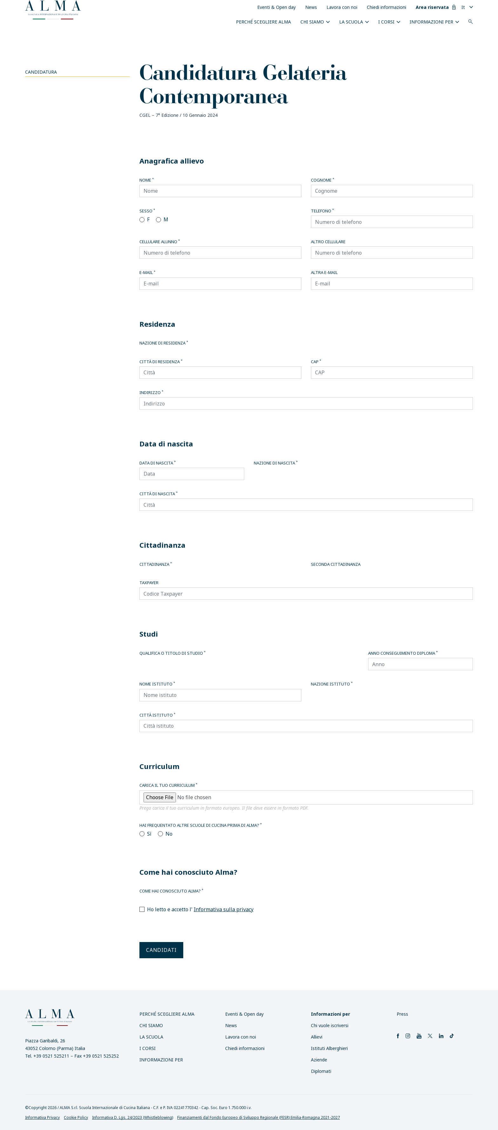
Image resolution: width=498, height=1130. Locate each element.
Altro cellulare (328, 241)
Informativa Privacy (42, 1117)
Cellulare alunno (159, 241)
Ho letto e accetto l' (200, 909)
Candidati (161, 949)
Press (402, 1014)
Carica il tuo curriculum (168, 785)
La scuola (351, 22)
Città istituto (157, 715)
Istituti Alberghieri (329, 1048)
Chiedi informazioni (386, 7)
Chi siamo (312, 22)
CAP (316, 361)
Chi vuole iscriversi (329, 1025)
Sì (149, 833)
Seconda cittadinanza (335, 564)
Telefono (322, 211)
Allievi (316, 1037)
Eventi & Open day (276, 7)
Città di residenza (160, 361)
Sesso (147, 211)
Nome (146, 180)
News (311, 7)
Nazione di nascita (276, 463)
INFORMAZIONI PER (431, 22)
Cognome (322, 180)
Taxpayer (148, 582)
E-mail (147, 272)
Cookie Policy (76, 1117)
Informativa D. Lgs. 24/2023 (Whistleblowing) (132, 1117)
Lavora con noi (341, 7)
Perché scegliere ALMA (263, 22)
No (168, 833)
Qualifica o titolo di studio (172, 653)
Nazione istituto (332, 684)
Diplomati (321, 1071)
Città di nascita (158, 493)
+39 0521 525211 (51, 1056)
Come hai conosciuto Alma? (171, 891)
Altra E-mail (324, 272)
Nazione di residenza (163, 343)
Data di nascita (157, 463)
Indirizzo (151, 392)
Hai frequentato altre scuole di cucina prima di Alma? (200, 825)
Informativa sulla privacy (223, 909)
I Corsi (386, 22)
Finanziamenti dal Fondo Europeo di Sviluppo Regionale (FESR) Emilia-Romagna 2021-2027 (258, 1117)
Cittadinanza (155, 564)
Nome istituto (157, 684)
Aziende (319, 1060)
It (463, 7)
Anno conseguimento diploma (403, 653)
